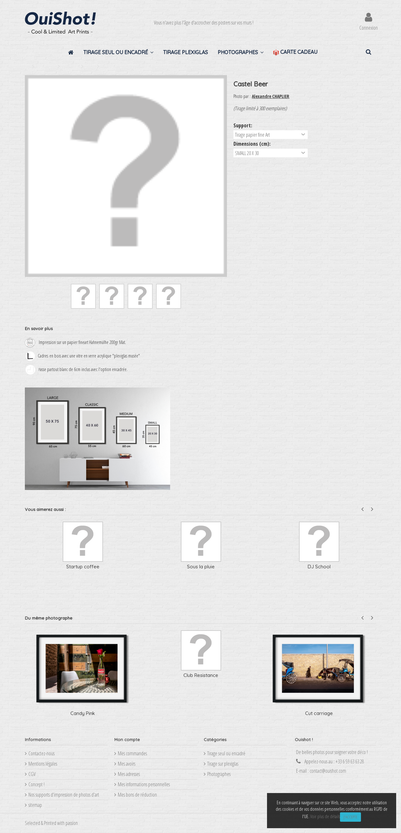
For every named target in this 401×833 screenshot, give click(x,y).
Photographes (219, 774)
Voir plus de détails (325, 816)
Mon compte (127, 739)
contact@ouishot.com (328, 770)
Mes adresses (129, 774)
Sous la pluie (201, 567)
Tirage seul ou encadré (226, 753)
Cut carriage (319, 713)
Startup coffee (82, 567)
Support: (243, 125)
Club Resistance (200, 675)
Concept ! (36, 784)
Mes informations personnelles (144, 784)
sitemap (35, 805)
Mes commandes (132, 753)
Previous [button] (362, 509)
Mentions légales (42, 763)
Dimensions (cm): (252, 144)
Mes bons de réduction (137, 794)
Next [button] (372, 509)
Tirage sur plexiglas (222, 763)
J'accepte (350, 817)
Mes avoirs (126, 763)
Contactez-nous (41, 753)
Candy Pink (82, 713)
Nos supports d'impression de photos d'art (63, 794)
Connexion (368, 27)
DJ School (319, 567)
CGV (32, 774)
